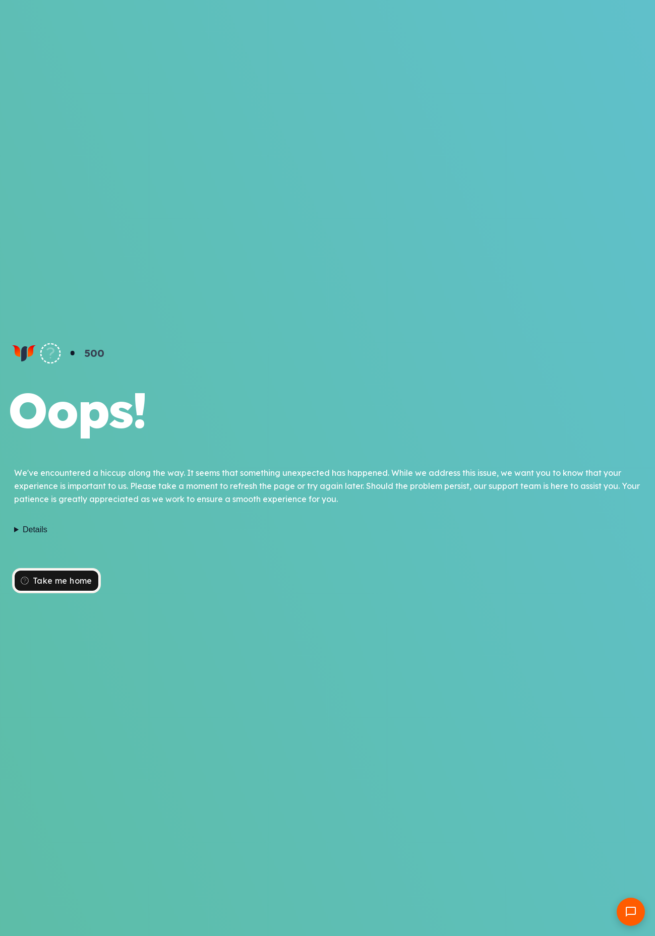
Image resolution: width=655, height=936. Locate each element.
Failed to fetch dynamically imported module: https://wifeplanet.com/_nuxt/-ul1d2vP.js (327, 530)
